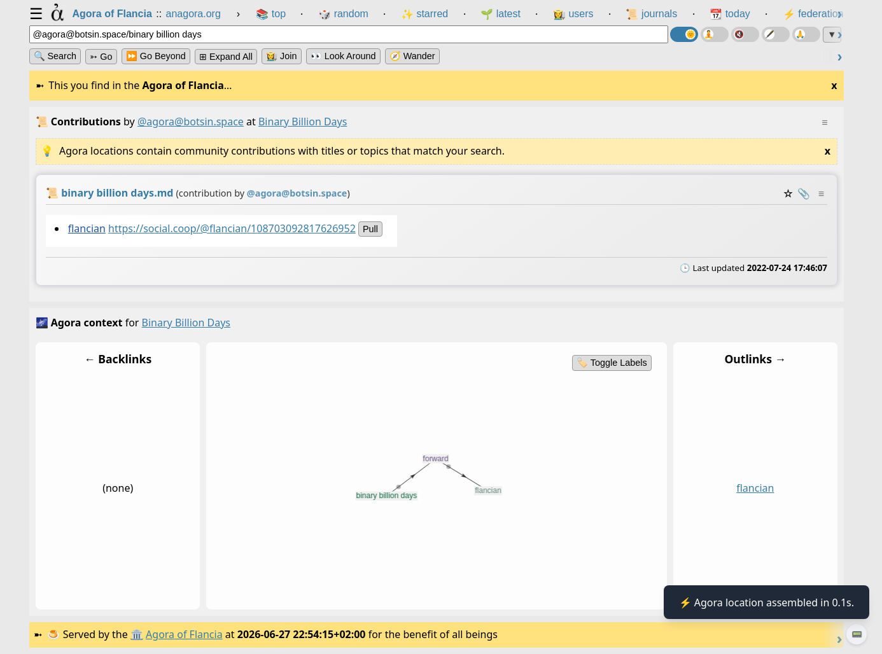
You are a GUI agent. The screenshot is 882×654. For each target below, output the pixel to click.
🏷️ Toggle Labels (612, 363)
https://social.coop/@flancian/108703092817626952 (232, 228)
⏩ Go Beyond (156, 56)
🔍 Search (55, 56)
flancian (86, 228)
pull (370, 229)
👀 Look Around (343, 56)
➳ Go (101, 57)
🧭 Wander (412, 56)
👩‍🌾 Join (281, 56)
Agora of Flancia (184, 634)
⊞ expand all (226, 57)
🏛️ (136, 634)
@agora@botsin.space (190, 122)
